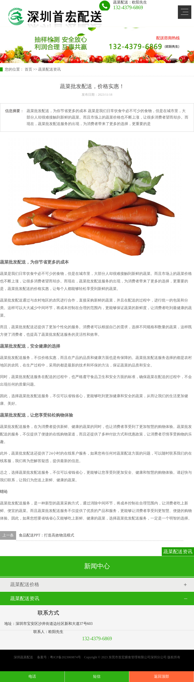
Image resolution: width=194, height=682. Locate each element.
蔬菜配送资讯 (49, 69)
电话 (32, 676)
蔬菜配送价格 (24, 584)
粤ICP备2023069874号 (65, 657)
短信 (96, 676)
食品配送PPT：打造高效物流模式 (46, 535)
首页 (28, 69)
